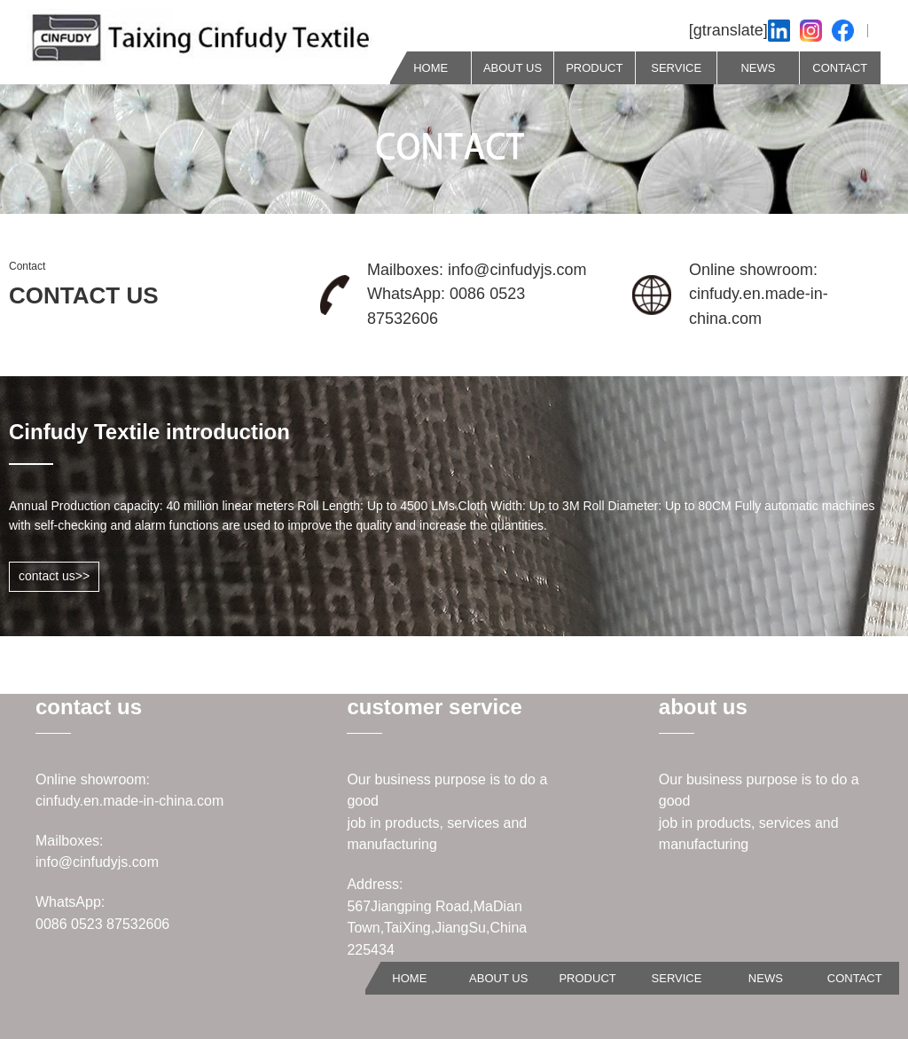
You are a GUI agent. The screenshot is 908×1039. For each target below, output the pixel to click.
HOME (430, 68)
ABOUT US (512, 68)
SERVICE (676, 68)
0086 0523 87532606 (102, 924)
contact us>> (54, 576)
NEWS (757, 68)
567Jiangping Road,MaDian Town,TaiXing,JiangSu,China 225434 (437, 928)
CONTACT (839, 68)
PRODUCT (594, 68)
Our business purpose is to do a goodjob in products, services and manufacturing (447, 812)
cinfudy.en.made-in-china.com (129, 800)
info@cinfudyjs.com (97, 862)
